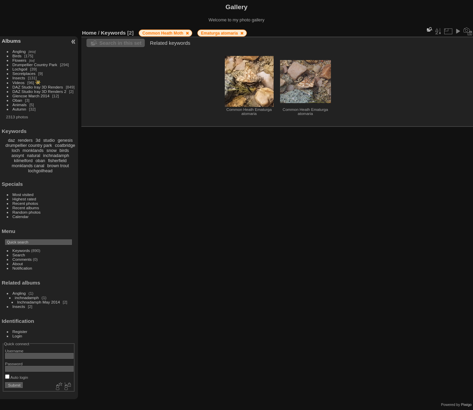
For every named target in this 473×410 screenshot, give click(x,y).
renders (25, 140)
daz (11, 140)
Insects (19, 78)
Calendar (21, 216)
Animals (20, 104)
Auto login (16, 377)
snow (51, 150)
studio (49, 140)
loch (16, 150)
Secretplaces (24, 73)
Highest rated (24, 199)
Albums (11, 41)
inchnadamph (56, 155)
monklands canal (28, 165)
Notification (22, 268)
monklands (33, 150)
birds (64, 150)
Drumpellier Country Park (35, 64)
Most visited (23, 194)
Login (17, 336)
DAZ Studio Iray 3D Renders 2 (39, 91)
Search (19, 255)
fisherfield (57, 160)
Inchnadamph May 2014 (38, 302)
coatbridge (65, 145)
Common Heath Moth (163, 33)
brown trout (58, 165)
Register (20, 331)
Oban (17, 100)
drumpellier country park (28, 145)
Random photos (27, 212)
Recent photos (25, 203)
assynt (18, 155)
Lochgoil (20, 69)
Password (14, 364)
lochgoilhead (40, 170)
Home (89, 33)
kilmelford (23, 160)
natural (33, 155)
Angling (19, 51)
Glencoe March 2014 (31, 96)
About (18, 263)
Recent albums (26, 208)
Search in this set (120, 43)
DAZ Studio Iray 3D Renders (38, 87)
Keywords (21, 250)
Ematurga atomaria (220, 33)
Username (14, 351)
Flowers (19, 60)
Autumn (19, 109)
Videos (19, 82)
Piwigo (466, 405)
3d (38, 140)
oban (40, 160)
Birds (17, 56)
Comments (22, 259)
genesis (65, 140)
